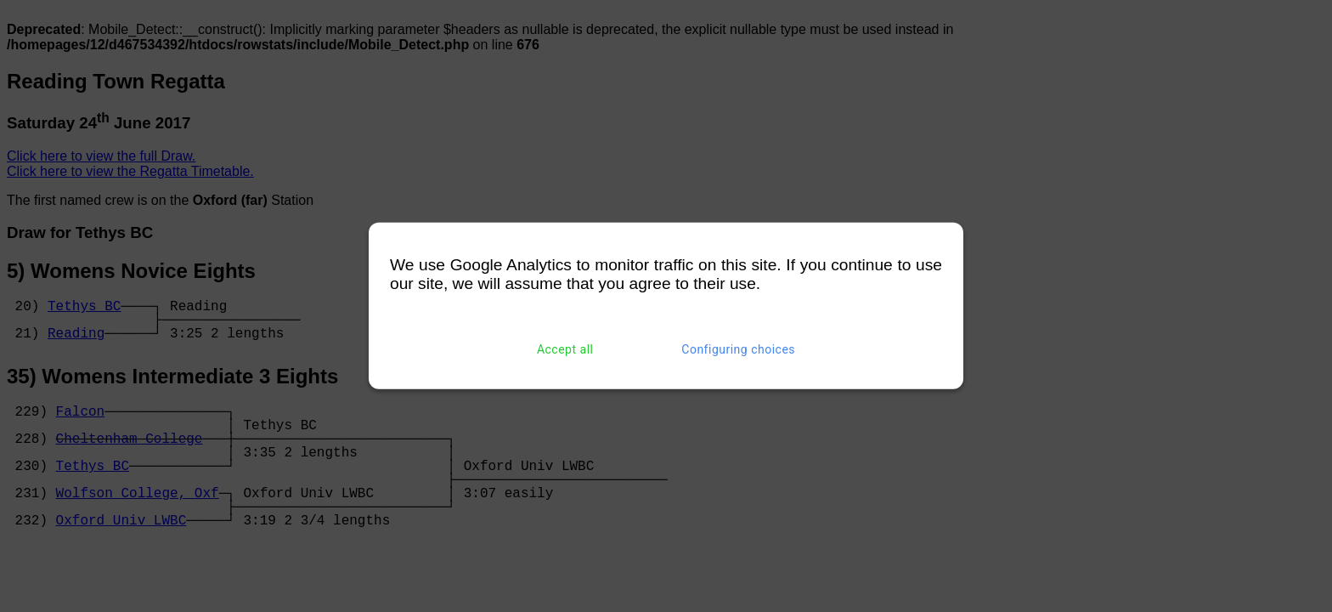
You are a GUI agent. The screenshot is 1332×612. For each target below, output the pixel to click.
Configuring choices (738, 349)
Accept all (565, 349)
